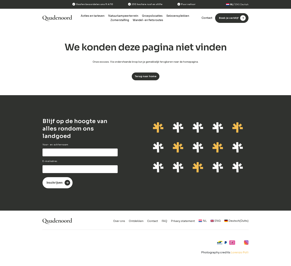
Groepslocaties (152, 15)
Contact (207, 18)
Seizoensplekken (177, 15)
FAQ (164, 221)
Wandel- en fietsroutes (148, 20)
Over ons (119, 221)
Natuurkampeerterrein (123, 15)
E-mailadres (49, 161)
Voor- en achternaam (55, 144)
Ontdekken (136, 221)
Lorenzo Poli (240, 252)
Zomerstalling (119, 20)
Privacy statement (183, 221)
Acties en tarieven (92, 15)
